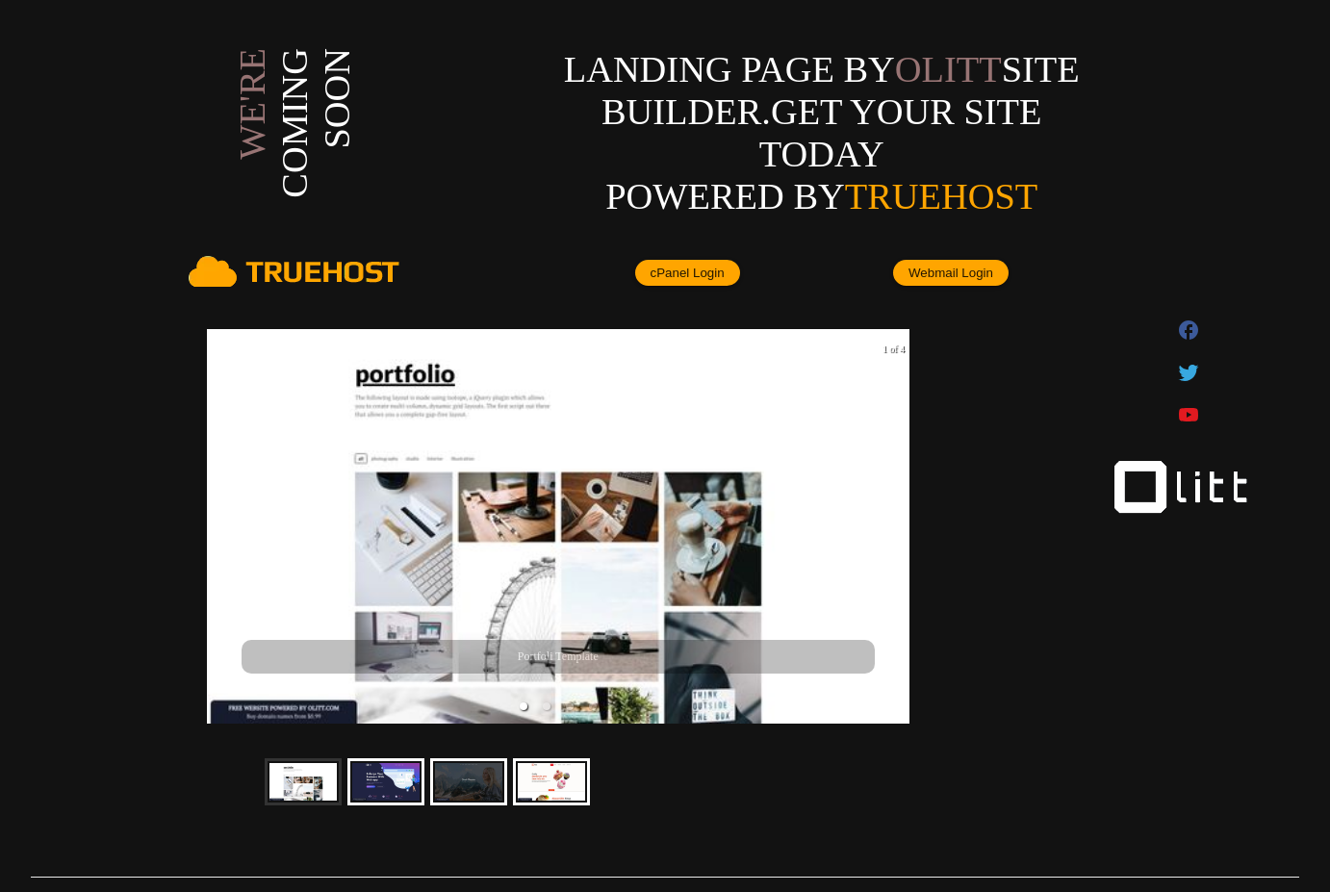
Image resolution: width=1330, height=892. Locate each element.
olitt (948, 69)
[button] (523, 706)
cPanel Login (687, 273)
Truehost (941, 196)
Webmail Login (951, 273)
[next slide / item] (895, 527)
